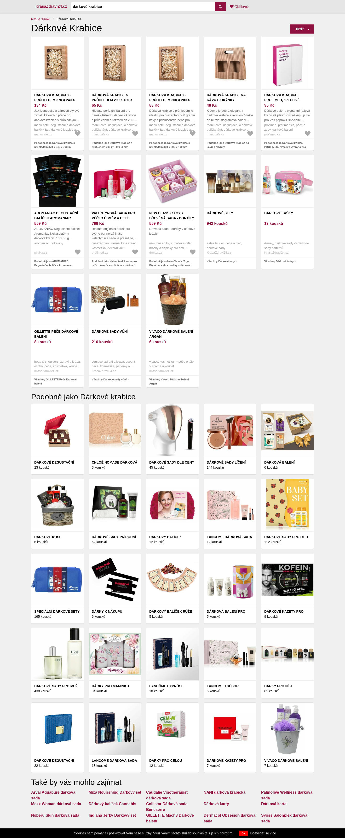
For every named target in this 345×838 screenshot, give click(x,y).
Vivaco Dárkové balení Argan (171, 334)
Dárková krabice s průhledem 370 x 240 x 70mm (54, 100)
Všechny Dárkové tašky (279, 261)
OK (244, 833)
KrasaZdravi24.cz (51, 6)
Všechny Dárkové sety (221, 261)
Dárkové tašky (278, 213)
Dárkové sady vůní (110, 331)
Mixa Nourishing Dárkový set (115, 792)
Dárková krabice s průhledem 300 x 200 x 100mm (169, 100)
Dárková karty (216, 804)
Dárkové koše (48, 537)
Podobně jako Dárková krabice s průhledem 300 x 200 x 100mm (169, 144)
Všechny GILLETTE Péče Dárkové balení (55, 381)
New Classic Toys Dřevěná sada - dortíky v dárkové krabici (171, 218)
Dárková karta (274, 804)
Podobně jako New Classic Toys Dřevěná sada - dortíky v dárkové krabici (169, 265)
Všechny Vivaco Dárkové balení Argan (169, 381)
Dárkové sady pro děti (286, 537)
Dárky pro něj (278, 686)
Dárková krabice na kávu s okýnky (226, 97)
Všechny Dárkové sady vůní (109, 379)
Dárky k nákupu (107, 611)
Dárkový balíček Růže (170, 611)
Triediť (299, 29)
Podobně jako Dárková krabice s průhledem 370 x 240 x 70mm (54, 144)
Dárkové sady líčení (226, 462)
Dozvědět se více (263, 833)
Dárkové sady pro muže (57, 686)
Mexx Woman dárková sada (56, 804)
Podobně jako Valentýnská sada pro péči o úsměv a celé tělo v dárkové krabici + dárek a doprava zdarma (114, 265)
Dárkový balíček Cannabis (112, 804)
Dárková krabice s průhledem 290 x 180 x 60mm (112, 100)
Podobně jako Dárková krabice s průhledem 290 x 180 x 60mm (112, 144)
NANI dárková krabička (224, 792)
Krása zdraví (40, 18)
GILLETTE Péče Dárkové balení (56, 334)
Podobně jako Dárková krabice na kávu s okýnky (228, 144)
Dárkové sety (220, 213)
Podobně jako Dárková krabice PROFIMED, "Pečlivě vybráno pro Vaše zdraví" (285, 146)
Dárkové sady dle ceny (171, 462)
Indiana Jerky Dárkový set (112, 815)
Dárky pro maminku (110, 686)
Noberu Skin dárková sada (55, 815)
